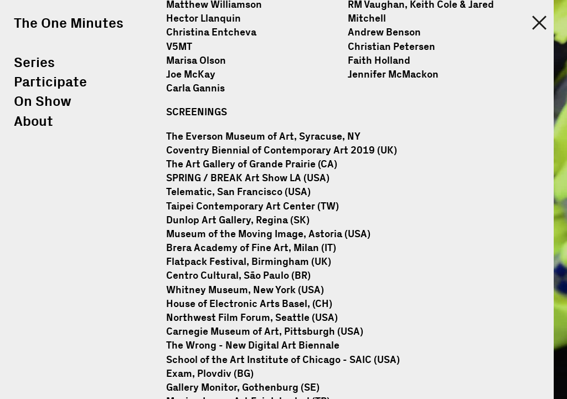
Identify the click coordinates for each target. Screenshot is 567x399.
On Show (42, 102)
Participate (50, 82)
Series (34, 63)
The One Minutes (68, 23)
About (33, 122)
